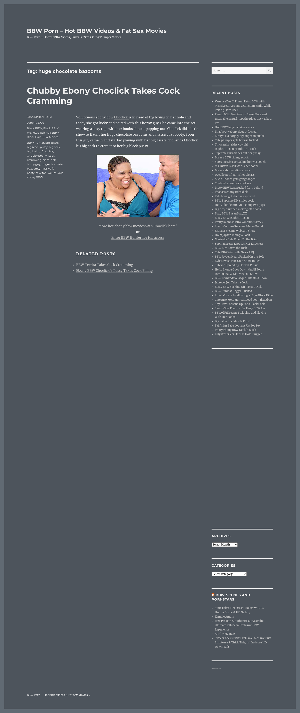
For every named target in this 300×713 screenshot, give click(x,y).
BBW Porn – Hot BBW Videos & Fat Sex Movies (97, 30)
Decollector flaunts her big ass (235, 175)
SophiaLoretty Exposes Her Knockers (239, 243)
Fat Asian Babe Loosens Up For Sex (237, 325)
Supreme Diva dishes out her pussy (237, 153)
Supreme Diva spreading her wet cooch (240, 162)
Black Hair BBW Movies (42, 137)
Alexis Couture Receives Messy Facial (239, 226)
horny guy (33, 164)
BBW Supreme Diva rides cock (234, 200)
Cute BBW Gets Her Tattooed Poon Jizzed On (243, 299)
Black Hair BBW (48, 132)
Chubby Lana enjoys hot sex (233, 183)
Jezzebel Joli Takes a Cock (231, 282)
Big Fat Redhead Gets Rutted (233, 321)
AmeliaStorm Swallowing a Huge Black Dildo (244, 295)
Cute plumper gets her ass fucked (236, 140)
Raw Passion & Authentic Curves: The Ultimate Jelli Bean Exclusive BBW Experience (239, 625)
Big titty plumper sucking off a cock (238, 209)
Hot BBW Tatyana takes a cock (234, 127)
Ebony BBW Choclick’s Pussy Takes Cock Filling (114, 270)
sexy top (41, 172)
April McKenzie (225, 634)
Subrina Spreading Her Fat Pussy (236, 265)
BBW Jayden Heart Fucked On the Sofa (239, 256)
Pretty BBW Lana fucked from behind (239, 187)
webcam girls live (216, 668)
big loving (33, 151)
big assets (51, 142)
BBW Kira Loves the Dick (231, 248)
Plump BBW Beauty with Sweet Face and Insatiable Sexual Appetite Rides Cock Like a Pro (243, 119)
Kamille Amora (224, 616)
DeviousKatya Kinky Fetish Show (236, 274)
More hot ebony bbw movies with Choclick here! (137, 226)
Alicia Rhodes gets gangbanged (235, 179)
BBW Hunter (35, 142)
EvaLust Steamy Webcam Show (235, 231)
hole (54, 160)
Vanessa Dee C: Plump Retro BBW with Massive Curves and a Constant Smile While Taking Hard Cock (243, 106)
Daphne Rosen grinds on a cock (235, 149)
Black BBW (34, 128)
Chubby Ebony (37, 155)
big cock (54, 147)
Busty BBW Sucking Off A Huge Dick (238, 287)
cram (46, 160)
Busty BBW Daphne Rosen (232, 218)
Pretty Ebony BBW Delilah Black (235, 330)
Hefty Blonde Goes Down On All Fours (239, 269)
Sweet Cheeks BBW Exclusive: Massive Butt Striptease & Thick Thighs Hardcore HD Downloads (243, 642)
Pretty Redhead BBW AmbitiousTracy (239, 222)
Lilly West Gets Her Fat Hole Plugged (238, 334)
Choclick (121, 117)
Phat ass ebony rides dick (231, 192)
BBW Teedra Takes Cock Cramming (104, 265)
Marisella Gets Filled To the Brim (236, 239)
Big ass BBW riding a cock (231, 157)
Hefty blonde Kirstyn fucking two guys (240, 205)
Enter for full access (137, 237)
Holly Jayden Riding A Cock (232, 235)
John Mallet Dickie (39, 116)
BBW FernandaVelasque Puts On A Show (241, 278)
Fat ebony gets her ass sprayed (235, 196)
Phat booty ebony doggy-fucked (235, 131)
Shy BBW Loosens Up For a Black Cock (240, 304)
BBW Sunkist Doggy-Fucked (233, 291)
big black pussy (37, 147)
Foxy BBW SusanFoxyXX (231, 213)
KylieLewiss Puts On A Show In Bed (237, 261)
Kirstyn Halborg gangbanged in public (240, 136)
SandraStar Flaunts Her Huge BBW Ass (240, 308)
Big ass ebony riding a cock (232, 170)
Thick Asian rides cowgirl (231, 144)
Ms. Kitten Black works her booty (236, 166)
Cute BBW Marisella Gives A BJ (234, 252)
